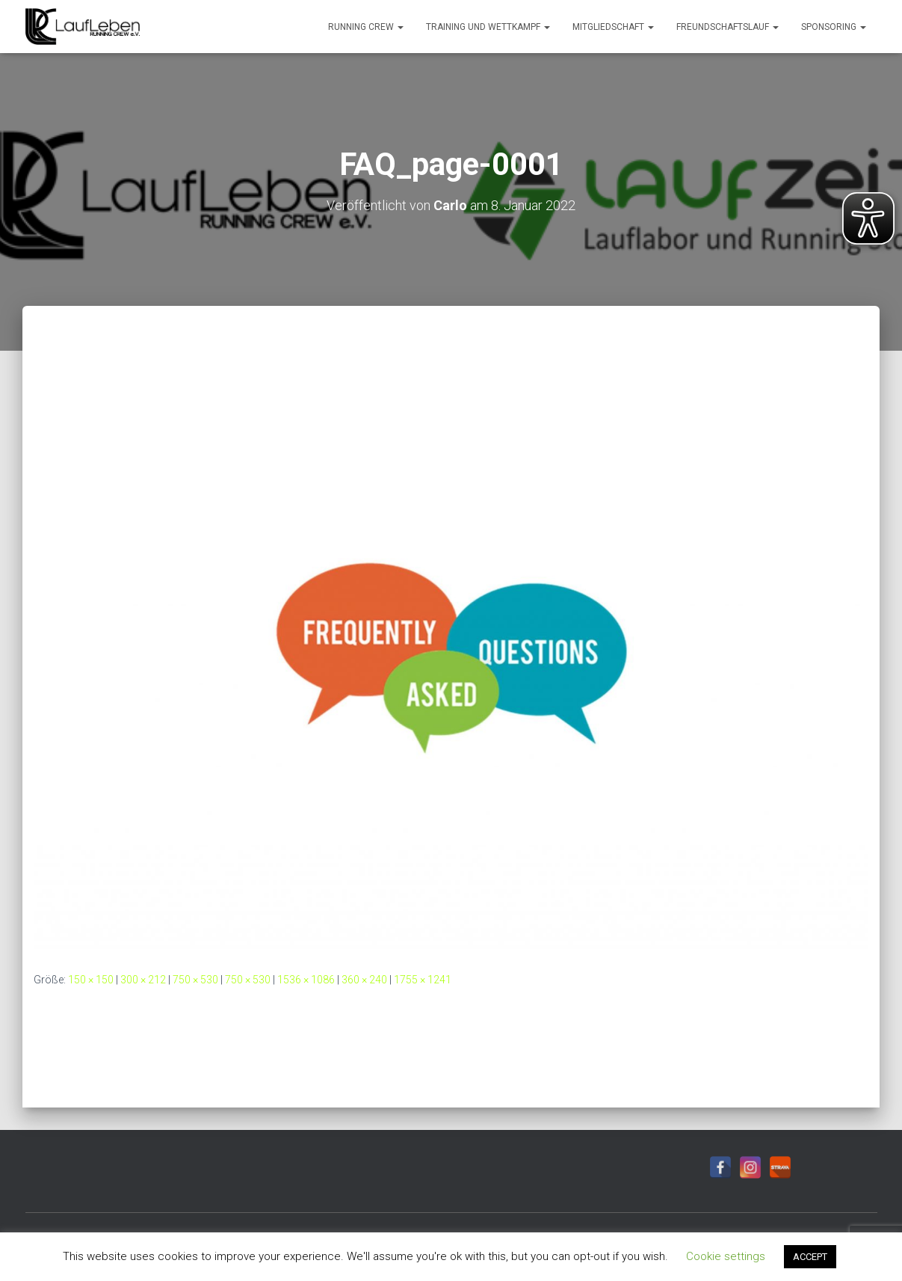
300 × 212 (143, 980)
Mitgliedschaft (613, 27)
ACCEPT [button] (810, 1256)
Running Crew (366, 27)
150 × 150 (91, 980)
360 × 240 (364, 980)
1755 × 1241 (422, 980)
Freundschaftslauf (727, 27)
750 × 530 (195, 980)
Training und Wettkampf (488, 27)
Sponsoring (833, 27)
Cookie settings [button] (725, 1256)
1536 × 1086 (306, 980)
